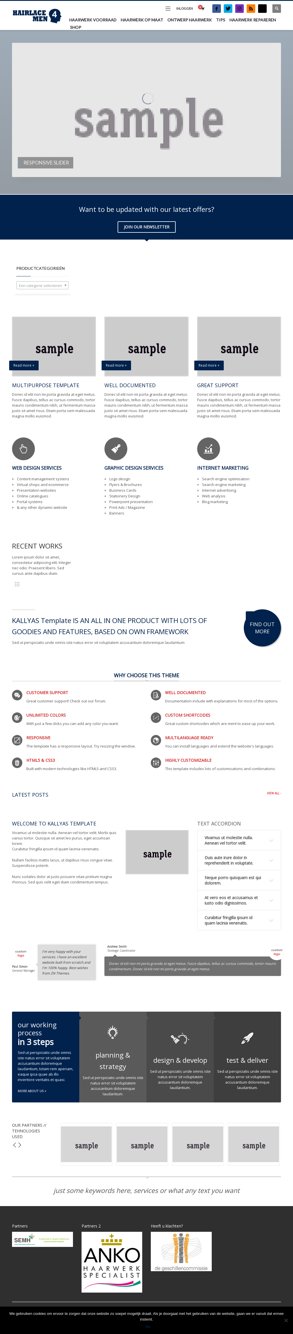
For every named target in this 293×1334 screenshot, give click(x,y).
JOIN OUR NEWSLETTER (146, 227)
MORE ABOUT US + (32, 1091)
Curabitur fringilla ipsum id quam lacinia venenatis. (228, 920)
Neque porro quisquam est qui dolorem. (233, 880)
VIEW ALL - (274, 793)
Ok (147, 1327)
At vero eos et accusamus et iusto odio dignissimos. (231, 900)
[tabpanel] (146, 110)
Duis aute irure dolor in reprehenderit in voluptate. (229, 860)
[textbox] (42, 286)
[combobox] (42, 285)
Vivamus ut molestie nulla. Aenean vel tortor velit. (229, 840)
